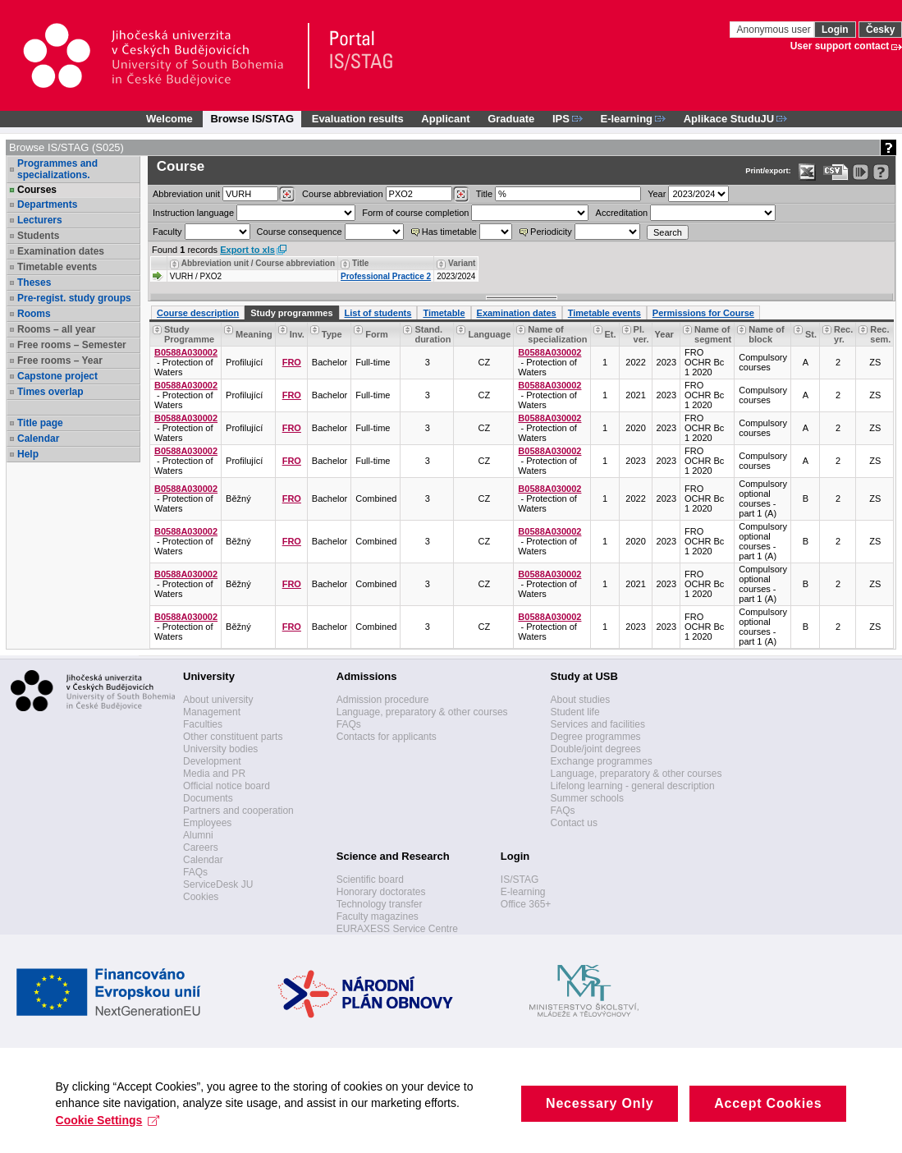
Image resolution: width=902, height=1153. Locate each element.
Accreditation (622, 213)
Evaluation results (358, 119)
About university (218, 699)
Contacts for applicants (387, 736)
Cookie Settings (109, 1132)
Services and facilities (598, 724)
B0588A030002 (185, 352)
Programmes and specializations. (57, 169)
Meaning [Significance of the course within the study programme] (254, 334)
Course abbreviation (342, 194)
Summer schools (587, 798)
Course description (198, 313)
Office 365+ (526, 904)
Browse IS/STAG (252, 119)
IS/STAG (519, 879)
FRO (291, 362)
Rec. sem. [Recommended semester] (880, 334)
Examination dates (60, 251)
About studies (581, 699)
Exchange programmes (601, 761)
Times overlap (50, 391)
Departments (47, 204)
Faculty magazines (378, 916)
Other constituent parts (232, 736)
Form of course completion (415, 213)
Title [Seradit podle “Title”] (360, 263)
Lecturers (39, 220)
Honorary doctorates (381, 892)
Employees (207, 823)
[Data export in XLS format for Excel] (807, 172)
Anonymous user (775, 29)
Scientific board (370, 879)
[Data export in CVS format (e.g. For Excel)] (836, 172)
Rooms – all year (56, 329)
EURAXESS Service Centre (397, 929)
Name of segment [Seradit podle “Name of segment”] (712, 334)
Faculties (202, 724)
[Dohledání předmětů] (460, 194)
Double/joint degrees (596, 749)
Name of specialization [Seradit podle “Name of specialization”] (557, 334)
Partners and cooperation (238, 810)
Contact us (574, 823)
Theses (34, 282)
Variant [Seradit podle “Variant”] (461, 263)
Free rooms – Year (60, 360)
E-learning (523, 892)
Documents (208, 798)
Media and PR (214, 773)
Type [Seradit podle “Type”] (332, 334)
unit (186, 194)
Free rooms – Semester (71, 345)
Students (38, 235)
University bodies (220, 749)
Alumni (198, 835)
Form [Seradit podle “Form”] (376, 334)
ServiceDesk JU (218, 884)
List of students (378, 313)
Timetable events (57, 267)
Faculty (167, 232)
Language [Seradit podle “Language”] (489, 334)
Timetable (444, 313)
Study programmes (291, 313)
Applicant (445, 119)
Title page (40, 423)
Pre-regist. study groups (74, 298)
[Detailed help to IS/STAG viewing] (881, 172)
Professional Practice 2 (386, 276)
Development (212, 761)
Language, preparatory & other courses (422, 712)
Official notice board (226, 786)
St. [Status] (811, 334)
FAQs (195, 872)
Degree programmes (596, 736)
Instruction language (193, 213)
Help (28, 454)
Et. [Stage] (610, 334)
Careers (200, 847)
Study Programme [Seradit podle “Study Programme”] (189, 334)
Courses (37, 189)
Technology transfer (380, 904)
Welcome (169, 119)
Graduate (511, 119)
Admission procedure (383, 699)
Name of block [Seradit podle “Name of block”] (766, 334)
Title (484, 194)
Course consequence (299, 232)
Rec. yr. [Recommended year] (843, 334)
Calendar (38, 438)
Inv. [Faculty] (297, 334)
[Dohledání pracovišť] (286, 194)
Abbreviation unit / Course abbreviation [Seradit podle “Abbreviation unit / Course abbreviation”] (258, 263)
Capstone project (57, 376)
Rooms (34, 313)
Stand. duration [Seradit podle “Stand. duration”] (432, 334)
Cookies (200, 897)
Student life (575, 712)
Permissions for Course (703, 313)
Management (211, 712)
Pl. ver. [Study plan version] (641, 334)
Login (835, 29)
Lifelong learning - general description (633, 786)
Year (657, 194)
